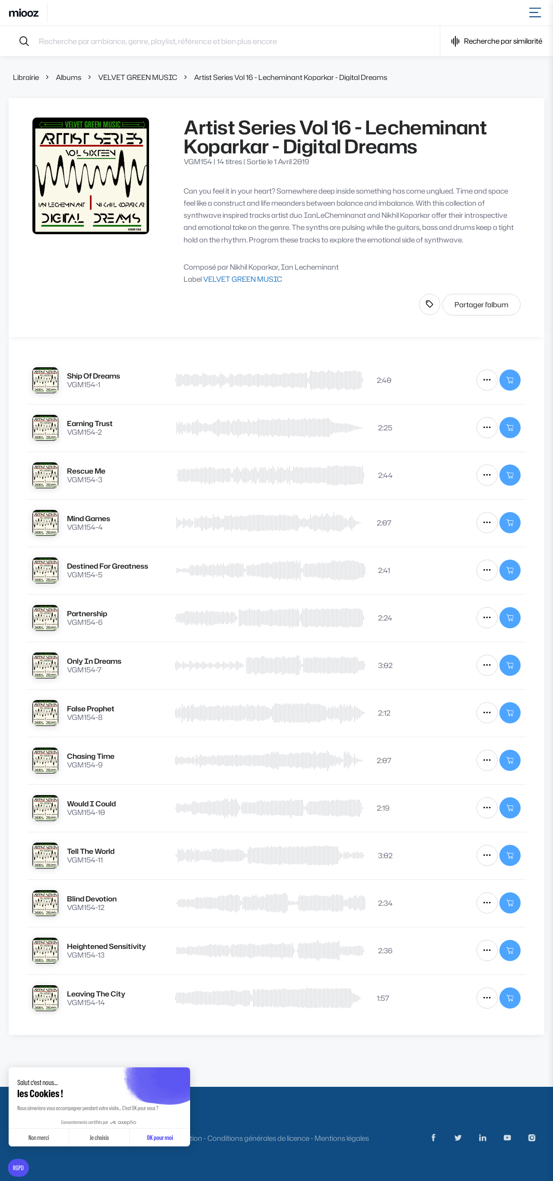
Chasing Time (90, 756)
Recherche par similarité (496, 41)
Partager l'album (481, 304)
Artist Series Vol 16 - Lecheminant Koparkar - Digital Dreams (290, 77)
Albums (68, 77)
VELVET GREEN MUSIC (137, 77)
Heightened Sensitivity (106, 946)
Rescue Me (86, 470)
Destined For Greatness (107, 566)
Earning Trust (90, 423)
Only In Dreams (94, 661)
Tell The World (90, 851)
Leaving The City (96, 993)
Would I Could (91, 803)
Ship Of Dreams (93, 375)
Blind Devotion (92, 898)
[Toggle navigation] (537, 12)
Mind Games (88, 518)
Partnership (87, 613)
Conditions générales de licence (258, 1138)
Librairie (26, 77)
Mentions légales (342, 1138)
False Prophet (90, 708)
